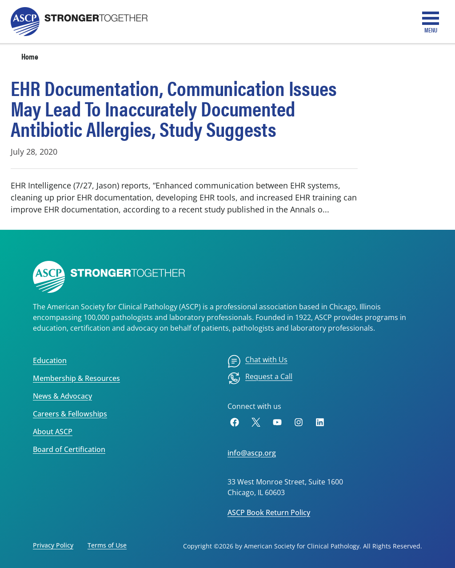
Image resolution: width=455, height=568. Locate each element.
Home (29, 56)
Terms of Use (107, 545)
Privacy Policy (53, 545)
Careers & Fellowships (70, 414)
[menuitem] (257, 361)
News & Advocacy (62, 396)
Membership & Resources (76, 378)
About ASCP (52, 431)
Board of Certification (69, 449)
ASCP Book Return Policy (269, 512)
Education (50, 360)
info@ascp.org (252, 453)
